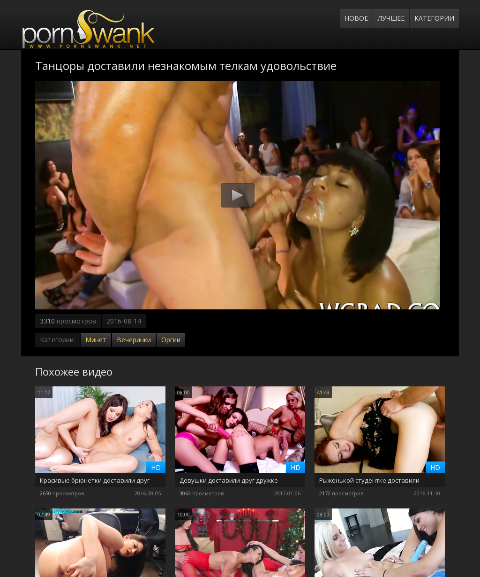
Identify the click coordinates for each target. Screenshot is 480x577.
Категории (434, 18)
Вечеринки (134, 339)
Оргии (170, 339)
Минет (95, 339)
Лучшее (391, 18)
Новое (356, 18)
